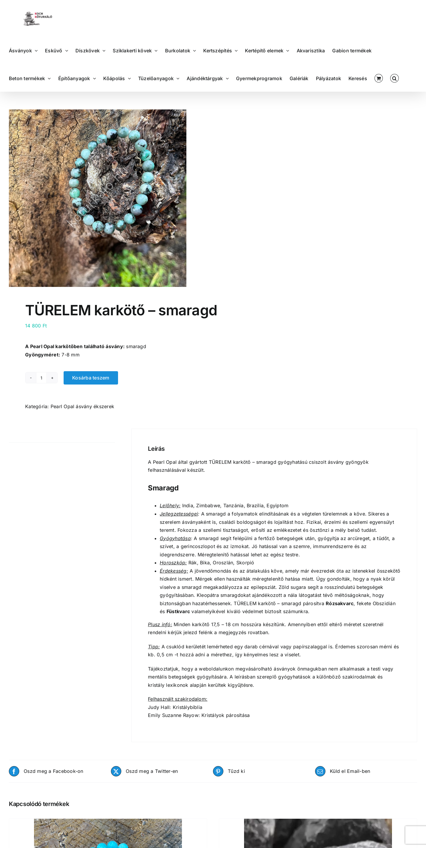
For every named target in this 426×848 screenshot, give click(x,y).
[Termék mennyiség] (41, 377)
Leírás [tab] (15, 435)
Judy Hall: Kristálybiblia (175, 707)
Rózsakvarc (340, 603)
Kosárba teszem (90, 378)
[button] (394, 78)
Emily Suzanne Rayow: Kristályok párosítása (199, 715)
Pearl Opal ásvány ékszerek (82, 406)
